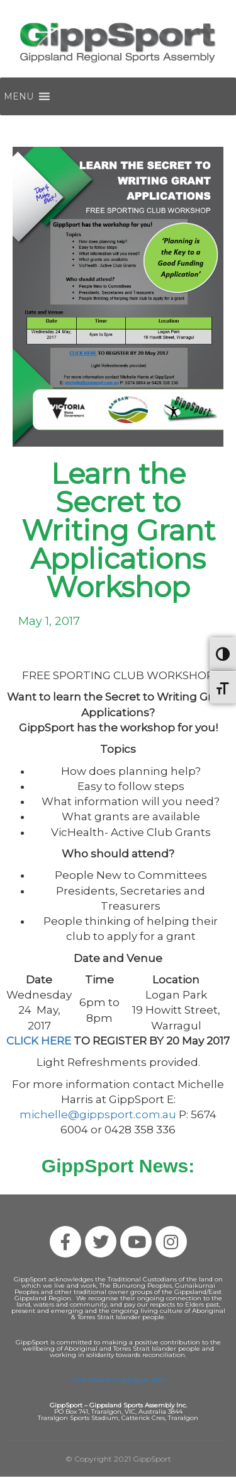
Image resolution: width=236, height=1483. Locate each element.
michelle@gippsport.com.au (98, 1114)
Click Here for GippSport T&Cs (118, 1380)
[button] (18, 96)
